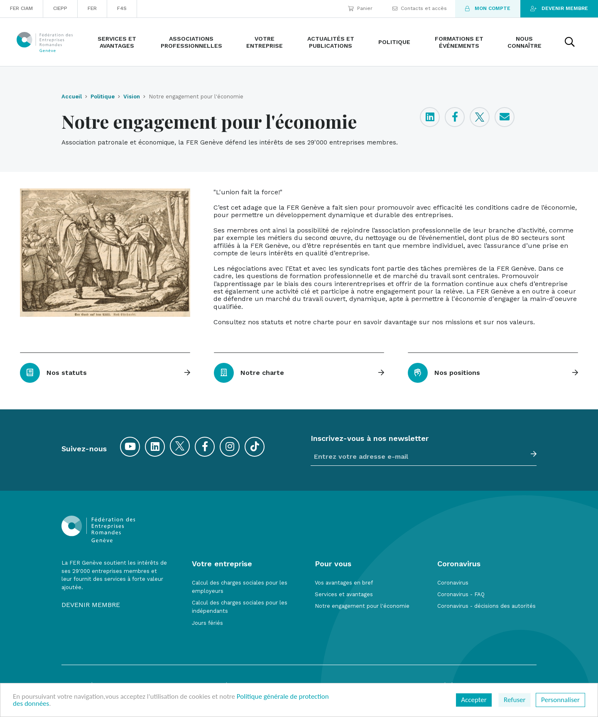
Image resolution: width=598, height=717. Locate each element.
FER (92, 8)
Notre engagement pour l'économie (362, 606)
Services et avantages (344, 594)
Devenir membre (559, 8)
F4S (122, 8)
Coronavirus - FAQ (461, 594)
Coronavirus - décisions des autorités (486, 606)
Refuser (514, 699)
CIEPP (60, 8)
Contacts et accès (419, 8)
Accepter (473, 699)
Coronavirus (452, 583)
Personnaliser (560, 699)
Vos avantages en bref (344, 583)
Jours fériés (207, 623)
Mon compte (487, 8)
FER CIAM (21, 8)
